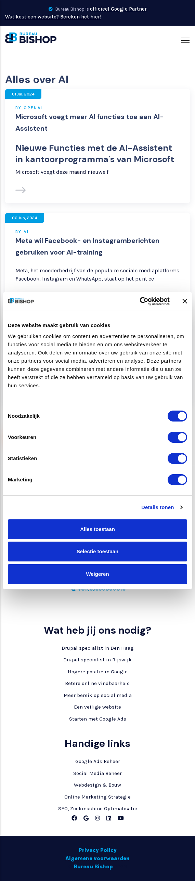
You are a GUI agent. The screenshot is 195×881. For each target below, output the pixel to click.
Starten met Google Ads (97, 719)
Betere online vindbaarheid (97, 683)
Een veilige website (97, 707)
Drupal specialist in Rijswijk (97, 660)
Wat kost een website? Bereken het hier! (53, 17)
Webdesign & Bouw (97, 785)
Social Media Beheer (97, 773)
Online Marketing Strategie (97, 797)
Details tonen (157, 507)
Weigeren (97, 574)
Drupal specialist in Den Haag (98, 648)
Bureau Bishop (93, 866)
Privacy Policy (98, 850)
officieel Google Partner (118, 9)
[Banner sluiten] (184, 301)
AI (26, 231)
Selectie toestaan (98, 551)
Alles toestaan (97, 529)
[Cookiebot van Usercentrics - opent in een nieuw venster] (140, 301)
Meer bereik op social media (98, 695)
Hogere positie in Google (98, 672)
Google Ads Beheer (97, 761)
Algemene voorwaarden (97, 858)
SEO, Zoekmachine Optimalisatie (97, 808)
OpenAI (33, 107)
